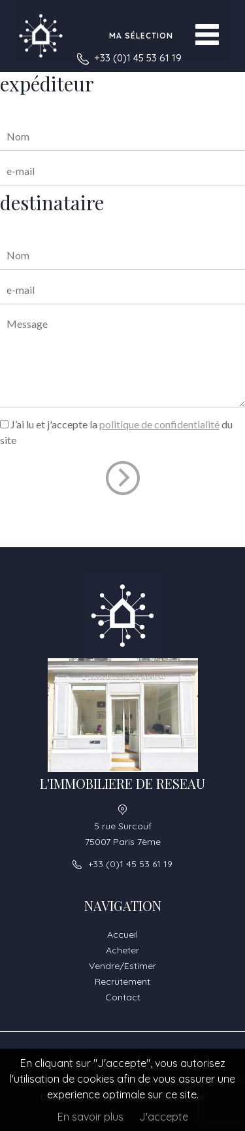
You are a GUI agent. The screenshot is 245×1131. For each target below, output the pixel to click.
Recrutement (122, 981)
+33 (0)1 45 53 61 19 (138, 58)
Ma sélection (141, 35)
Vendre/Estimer (122, 966)
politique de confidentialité (159, 424)
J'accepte (163, 1116)
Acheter (122, 950)
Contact (122, 997)
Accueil (122, 934)
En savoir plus (90, 1116)
